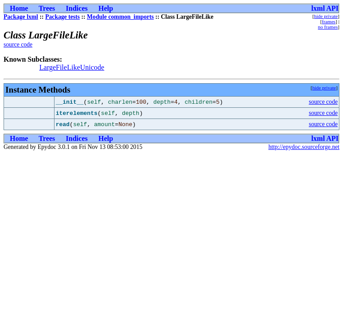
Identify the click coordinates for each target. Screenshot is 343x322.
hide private (326, 16)
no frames (328, 27)
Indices (77, 8)
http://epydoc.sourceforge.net (303, 147)
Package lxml (21, 16)
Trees (47, 8)
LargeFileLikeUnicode (71, 67)
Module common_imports (120, 16)
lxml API (325, 8)
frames (328, 21)
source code (18, 44)
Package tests (62, 16)
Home (19, 8)
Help (105, 8)
